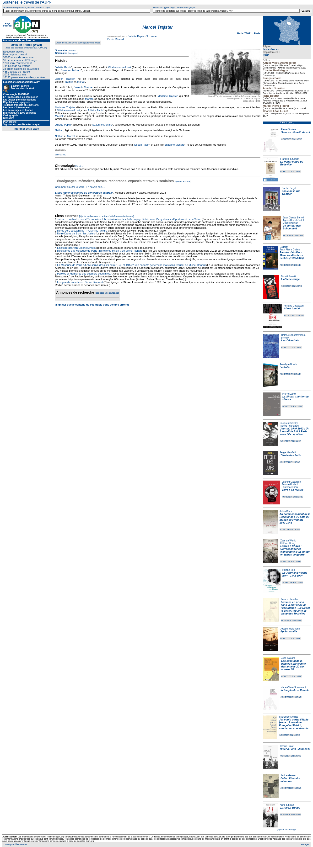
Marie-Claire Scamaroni (293, 687)
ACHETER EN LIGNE (291, 139)
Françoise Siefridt (288, 716)
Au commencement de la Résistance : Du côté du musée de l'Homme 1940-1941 (295, 518)
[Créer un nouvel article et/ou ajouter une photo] (78, 43)
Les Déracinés (290, 340)
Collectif (284, 247)
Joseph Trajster (65, 78)
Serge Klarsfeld (288, 452)
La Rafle (285, 367)
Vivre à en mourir (292, 489)
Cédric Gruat (286, 746)
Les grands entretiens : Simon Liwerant (80, 282)
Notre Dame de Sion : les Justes (76, 233)
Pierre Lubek (289, 393)
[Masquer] (72, 53)
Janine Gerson (288, 775)
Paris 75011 (245, 33)
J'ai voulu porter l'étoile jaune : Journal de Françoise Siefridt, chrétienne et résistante (294, 724)
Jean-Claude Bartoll (293, 217)
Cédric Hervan (290, 223)
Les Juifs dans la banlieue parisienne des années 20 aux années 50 (293, 665)
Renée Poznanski (289, 425)
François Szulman (289, 159)
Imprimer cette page (26, 128)
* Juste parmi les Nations (14, 844)
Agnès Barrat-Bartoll (293, 220)
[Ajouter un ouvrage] (286, 829)
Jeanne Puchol (289, 484)
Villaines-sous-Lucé (119, 67)
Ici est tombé (292, 308)
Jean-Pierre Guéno (290, 249)
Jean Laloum (288, 658)
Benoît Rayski (288, 276)
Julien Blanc (286, 511)
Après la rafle (288, 631)
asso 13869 (60, 155)
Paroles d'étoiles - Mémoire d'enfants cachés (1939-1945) (292, 255)
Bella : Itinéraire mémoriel (290, 780)
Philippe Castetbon (294, 305)
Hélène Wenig (287, 543)
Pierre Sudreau (289, 129)
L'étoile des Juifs (290, 455)
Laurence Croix (290, 487)
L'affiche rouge (290, 279)
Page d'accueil (7, 24)
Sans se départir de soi (295, 132)
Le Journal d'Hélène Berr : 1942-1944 (294, 574)
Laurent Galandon (291, 482)
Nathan (69, 81)
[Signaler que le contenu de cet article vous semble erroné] (92, 304)
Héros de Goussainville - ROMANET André (82, 230)
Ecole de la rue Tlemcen (291, 192)
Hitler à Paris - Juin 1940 (295, 748)
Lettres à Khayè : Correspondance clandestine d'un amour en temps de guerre (295, 550)
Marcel (81, 81)
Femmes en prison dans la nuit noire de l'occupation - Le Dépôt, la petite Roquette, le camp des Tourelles (295, 608)
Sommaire (61, 50)
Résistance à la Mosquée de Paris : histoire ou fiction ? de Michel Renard (99, 250)
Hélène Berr (288, 570)
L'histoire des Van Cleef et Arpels (76, 247)
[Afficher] (71, 50)
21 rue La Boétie (290, 807)
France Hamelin (289, 599)
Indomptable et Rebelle (295, 690)
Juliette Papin (136, 36)
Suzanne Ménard (71, 70)
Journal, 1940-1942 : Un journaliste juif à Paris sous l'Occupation (294, 431)
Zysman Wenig (288, 540)
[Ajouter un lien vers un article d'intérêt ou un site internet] (106, 216)
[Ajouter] (80, 166)
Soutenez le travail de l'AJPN (27, 2)
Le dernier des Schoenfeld (292, 227)
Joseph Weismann (290, 628)
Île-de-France (271, 49)
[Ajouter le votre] (182, 181)
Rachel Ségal (289, 188)
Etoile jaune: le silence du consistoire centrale (84, 192)
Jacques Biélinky (289, 423)
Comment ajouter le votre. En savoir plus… (80, 186)
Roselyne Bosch (288, 364)
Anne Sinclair (287, 805)
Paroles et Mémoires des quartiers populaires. (84, 273)
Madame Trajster (167, 96)
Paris (266, 54)
